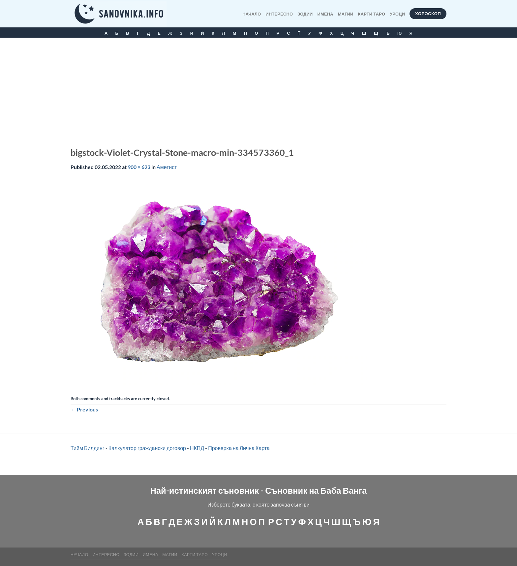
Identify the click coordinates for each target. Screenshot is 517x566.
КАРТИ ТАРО (371, 14)
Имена (325, 14)
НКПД (197, 448)
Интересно (279, 14)
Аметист (167, 167)
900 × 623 (139, 167)
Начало (251, 14)
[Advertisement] (258, 87)
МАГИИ (345, 14)
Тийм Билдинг (88, 448)
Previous (84, 409)
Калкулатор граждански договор (147, 448)
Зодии (305, 14)
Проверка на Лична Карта (239, 448)
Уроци (397, 14)
